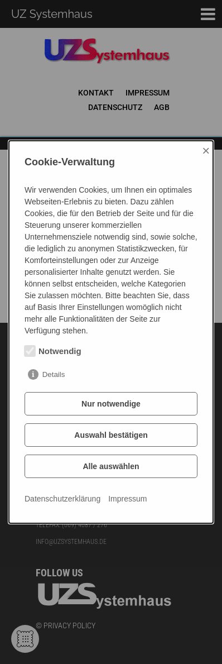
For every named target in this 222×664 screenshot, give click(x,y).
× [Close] (206, 150)
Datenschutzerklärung (62, 498)
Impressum (127, 498)
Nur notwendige (111, 403)
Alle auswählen (111, 466)
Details (53, 374)
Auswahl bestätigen (110, 435)
